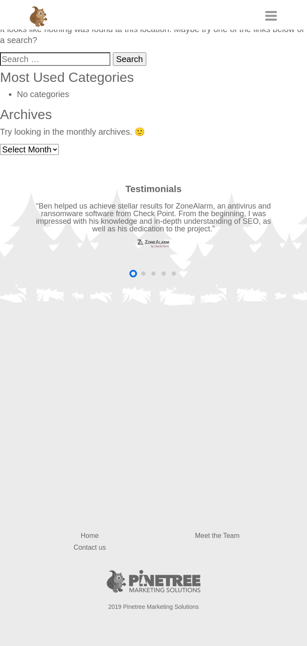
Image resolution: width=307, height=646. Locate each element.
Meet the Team (217, 535)
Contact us (90, 547)
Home (90, 535)
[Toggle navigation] (270, 15)
